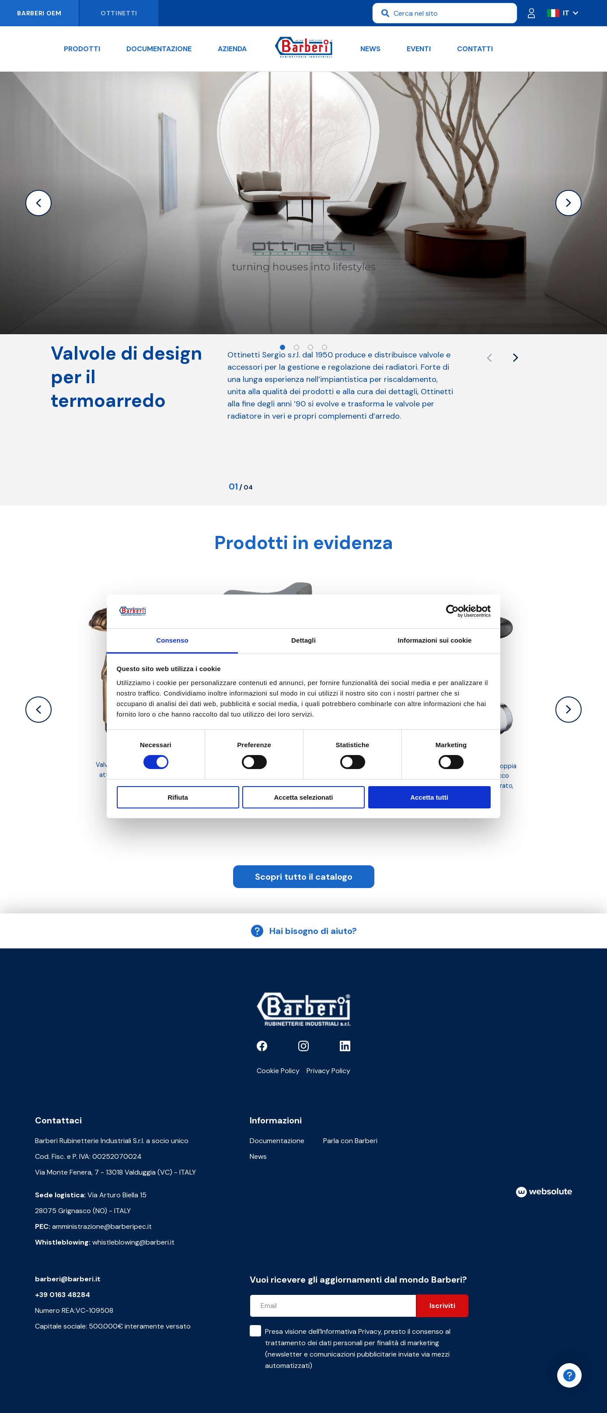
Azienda (232, 48)
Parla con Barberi (350, 1140)
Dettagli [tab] (303, 640)
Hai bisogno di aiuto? (303, 931)
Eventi (419, 48)
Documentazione (159, 48)
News (370, 48)
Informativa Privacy (351, 1331)
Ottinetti (119, 13)
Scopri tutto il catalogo (303, 876)
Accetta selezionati (303, 797)
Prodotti (82, 48)
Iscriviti (442, 1305)
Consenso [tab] (172, 640)
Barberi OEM (39, 13)
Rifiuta (177, 797)
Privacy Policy (328, 1070)
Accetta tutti (429, 797)
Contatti (475, 48)
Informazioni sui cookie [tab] (435, 640)
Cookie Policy (278, 1070)
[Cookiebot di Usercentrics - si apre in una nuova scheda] (452, 611)
